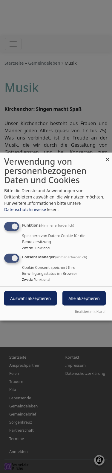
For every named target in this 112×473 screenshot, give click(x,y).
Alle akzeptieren (84, 298)
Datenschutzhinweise (25, 209)
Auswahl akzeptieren (30, 298)
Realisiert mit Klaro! (90, 311)
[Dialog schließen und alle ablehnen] (107, 156)
